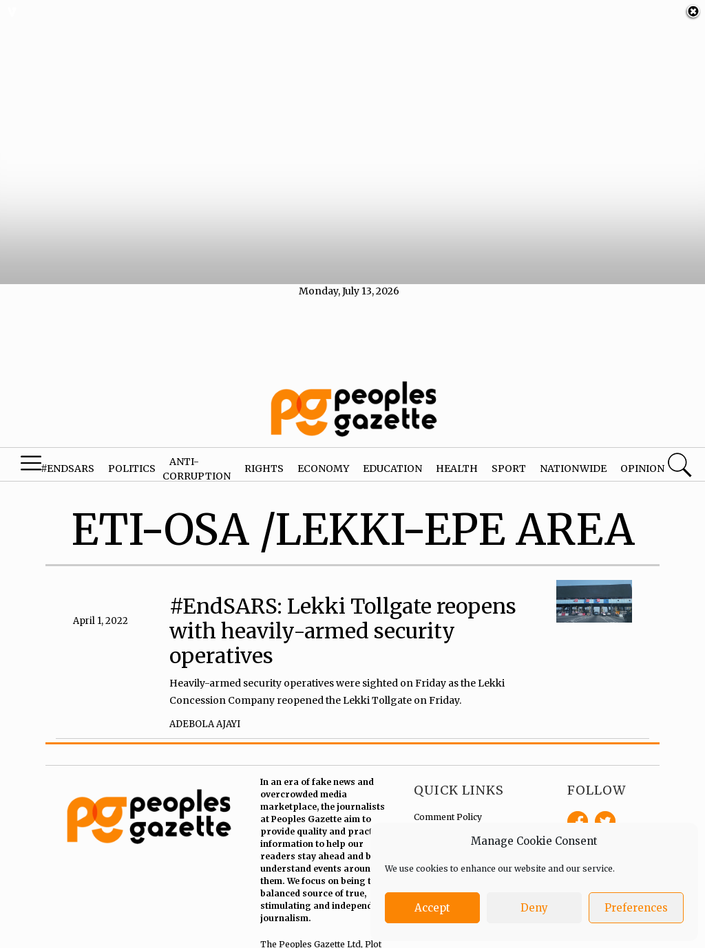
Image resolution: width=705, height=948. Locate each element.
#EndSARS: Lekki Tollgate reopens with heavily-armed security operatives (342, 621)
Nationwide (573, 459)
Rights (264, 459)
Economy (323, 459)
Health (457, 459)
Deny (534, 907)
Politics (132, 459)
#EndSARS (67, 459)
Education (392, 459)
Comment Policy (448, 807)
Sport (509, 459)
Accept (432, 907)
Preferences (636, 907)
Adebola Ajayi (204, 714)
